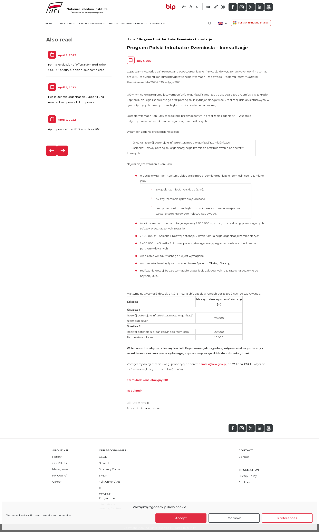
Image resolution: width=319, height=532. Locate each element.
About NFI (67, 23)
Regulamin (135, 390)
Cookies (244, 482)
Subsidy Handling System (251, 22)
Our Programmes (92, 23)
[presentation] (51, 151)
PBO (113, 23)
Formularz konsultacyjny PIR (147, 380)
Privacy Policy (248, 475)
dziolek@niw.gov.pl (212, 364)
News (49, 23)
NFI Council (59, 475)
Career (57, 481)
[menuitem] (222, 23)
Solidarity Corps (109, 469)
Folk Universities (109, 481)
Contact (157, 23)
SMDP (103, 475)
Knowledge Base (134, 23)
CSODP (104, 456)
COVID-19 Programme (107, 496)
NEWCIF (104, 463)
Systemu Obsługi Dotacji (212, 263)
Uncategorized (150, 408)
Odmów (234, 518)
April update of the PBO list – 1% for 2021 (74, 129)
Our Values (59, 463)
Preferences (287, 518)
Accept (181, 518)
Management (61, 469)
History (56, 456)
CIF (101, 488)
